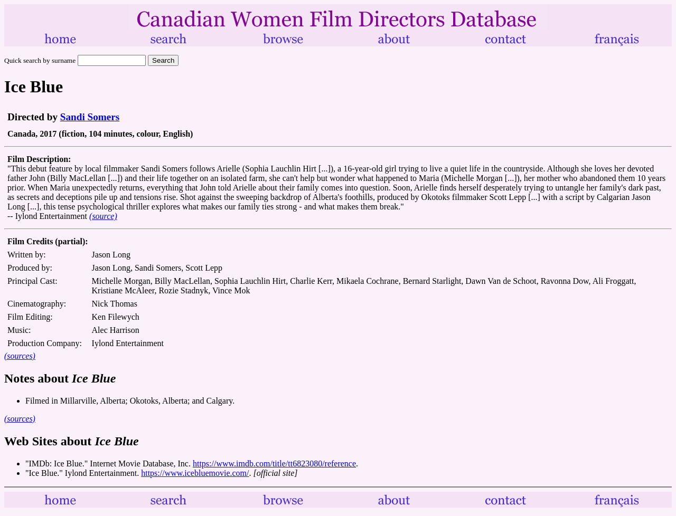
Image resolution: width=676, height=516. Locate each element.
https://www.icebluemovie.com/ (195, 473)
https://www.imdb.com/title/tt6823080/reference (274, 463)
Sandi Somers (89, 116)
